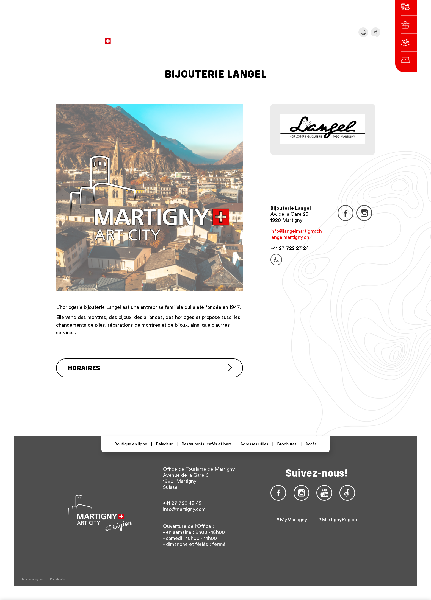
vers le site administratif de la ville (194, 38)
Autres (328, 38)
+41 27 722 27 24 (289, 248)
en (313, 38)
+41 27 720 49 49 (182, 503)
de (303, 38)
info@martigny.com (184, 509)
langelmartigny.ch (289, 237)
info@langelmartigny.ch (296, 231)
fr (293, 38)
